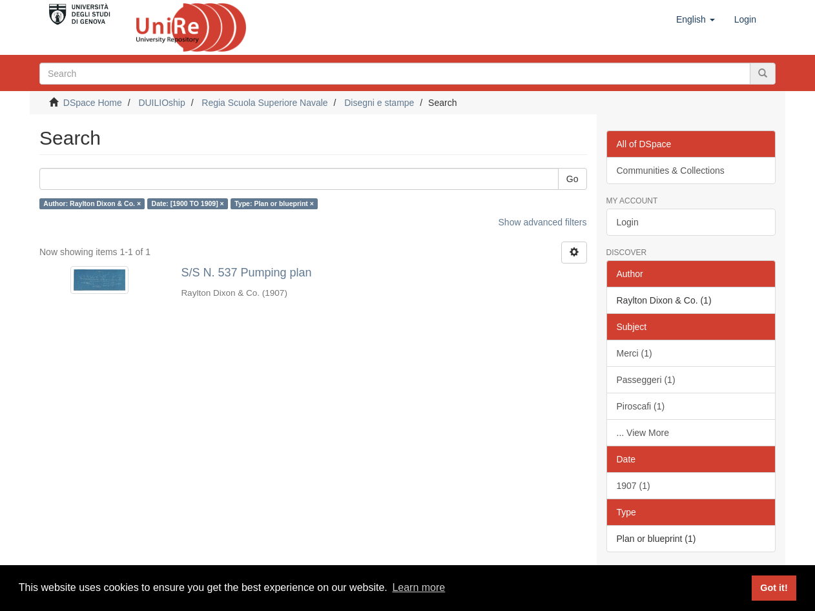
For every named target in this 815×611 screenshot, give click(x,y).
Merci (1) (634, 353)
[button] (695, 19)
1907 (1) (633, 486)
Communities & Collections (671, 170)
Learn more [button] (418, 587)
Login (628, 222)
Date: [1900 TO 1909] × (188, 203)
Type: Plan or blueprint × (274, 203)
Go (572, 179)
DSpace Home (92, 103)
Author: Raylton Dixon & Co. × (92, 203)
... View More (643, 433)
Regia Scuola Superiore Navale (264, 103)
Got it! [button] (773, 588)
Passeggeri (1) (646, 380)
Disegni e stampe (379, 103)
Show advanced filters (543, 222)
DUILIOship (161, 103)
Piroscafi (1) (641, 406)
